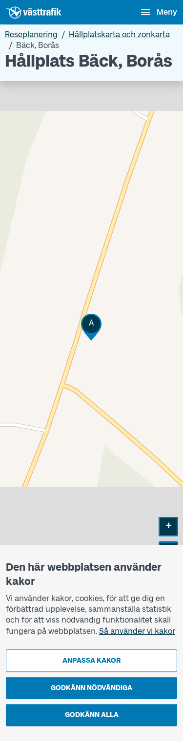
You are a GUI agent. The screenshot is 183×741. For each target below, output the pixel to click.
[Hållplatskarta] (91, 340)
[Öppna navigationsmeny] (158, 12)
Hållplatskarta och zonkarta (119, 34)
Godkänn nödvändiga (91, 688)
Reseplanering (31, 34)
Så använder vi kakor (137, 631)
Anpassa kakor (91, 660)
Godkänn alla (92, 715)
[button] (91, 327)
